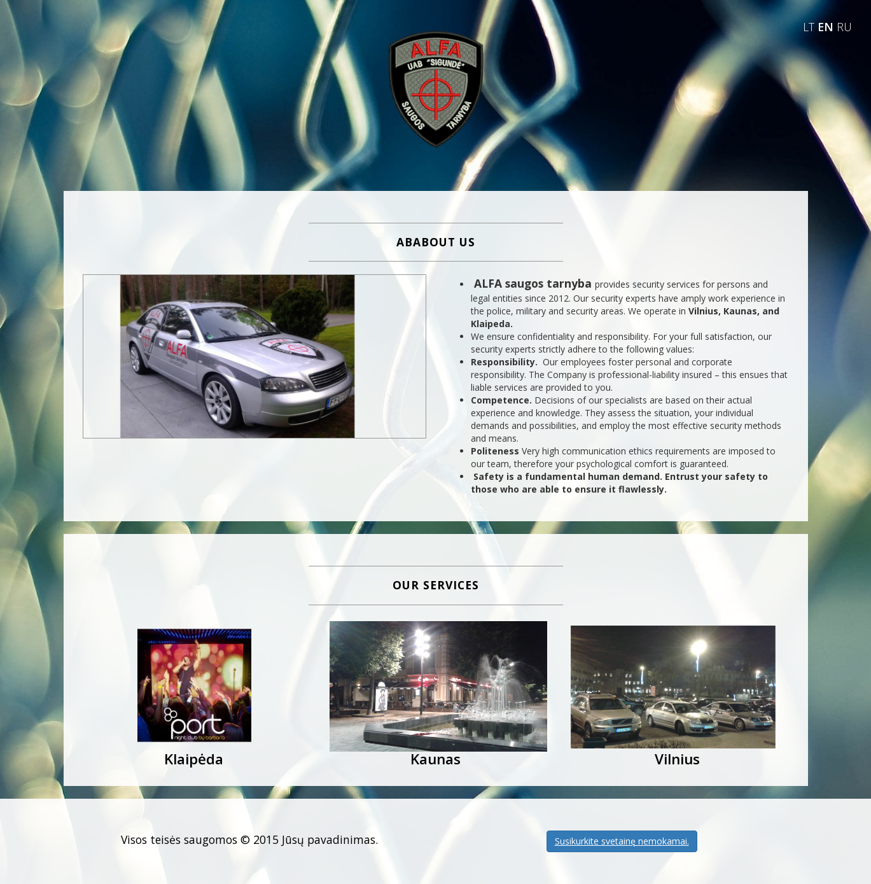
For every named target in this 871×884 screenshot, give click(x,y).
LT (810, 26)
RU (844, 26)
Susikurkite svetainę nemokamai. (622, 841)
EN (827, 26)
